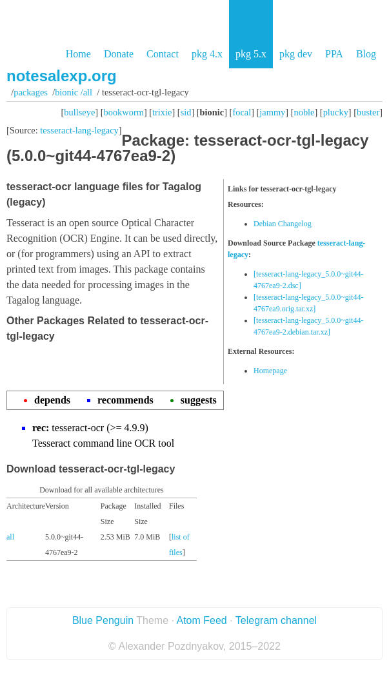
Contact (162, 53)
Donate (119, 53)
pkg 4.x (207, 53)
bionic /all (73, 92)
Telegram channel (276, 620)
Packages (31, 92)
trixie (162, 112)
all (10, 536)
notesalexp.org (61, 75)
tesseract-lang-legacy (79, 130)
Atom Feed (201, 620)
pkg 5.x (250, 53)
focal (241, 112)
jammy (272, 112)
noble (304, 112)
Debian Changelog (283, 223)
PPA (334, 53)
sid (186, 112)
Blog (366, 53)
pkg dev (295, 53)
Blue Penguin (103, 620)
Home (78, 53)
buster (368, 112)
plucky (335, 112)
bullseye (79, 112)
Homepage (270, 370)
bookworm (124, 112)
